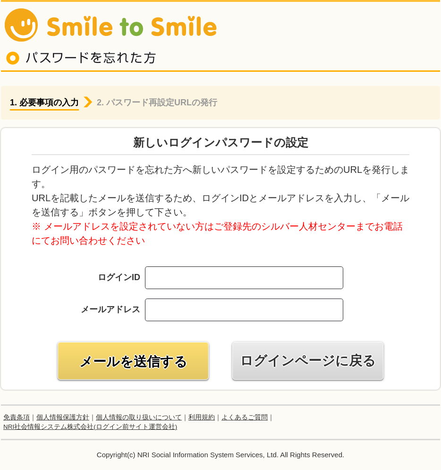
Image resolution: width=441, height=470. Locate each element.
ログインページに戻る (308, 360)
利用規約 (201, 417)
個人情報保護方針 (62, 417)
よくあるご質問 (244, 417)
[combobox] (277, 310)
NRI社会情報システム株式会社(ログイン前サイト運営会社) (90, 426)
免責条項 (16, 417)
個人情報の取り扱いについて (139, 417)
